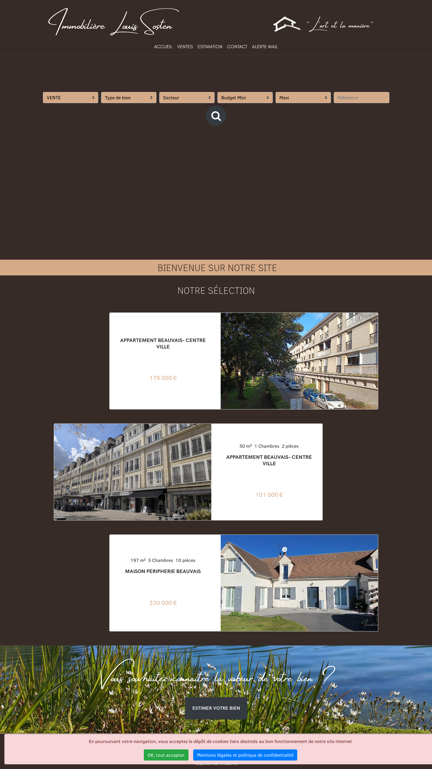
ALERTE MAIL (265, 46)
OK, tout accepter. (166, 755)
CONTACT (237, 46)
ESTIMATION (210, 46)
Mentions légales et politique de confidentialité (245, 755)
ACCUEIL (163, 46)
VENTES (185, 46)
